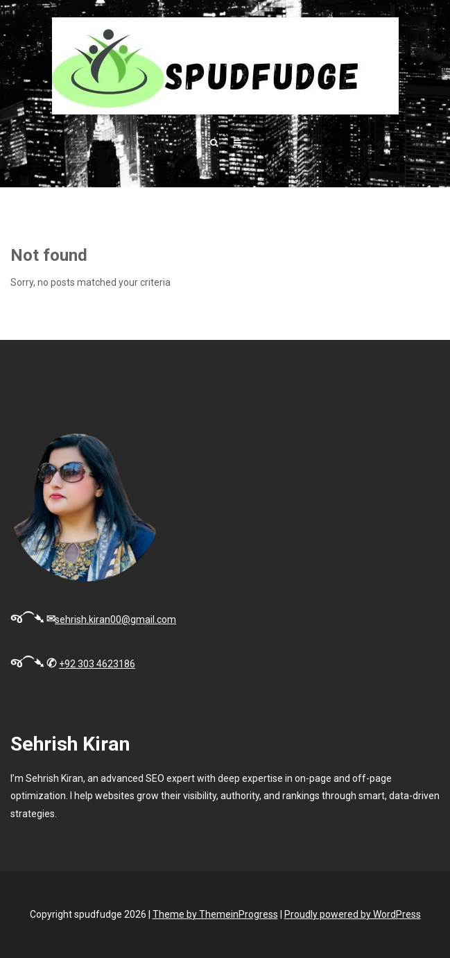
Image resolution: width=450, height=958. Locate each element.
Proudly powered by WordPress (352, 914)
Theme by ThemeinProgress (215, 914)
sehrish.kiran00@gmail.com (115, 619)
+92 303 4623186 (97, 663)
